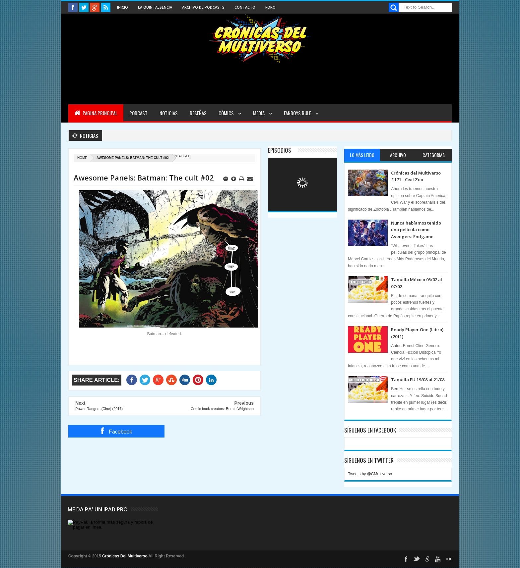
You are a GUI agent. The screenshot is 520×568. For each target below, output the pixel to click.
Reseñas (198, 113)
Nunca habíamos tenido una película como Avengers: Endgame (416, 229)
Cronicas (260, 38)
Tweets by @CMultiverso (370, 474)
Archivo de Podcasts (203, 7)
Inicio (122, 7)
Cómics (227, 113)
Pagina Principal (95, 113)
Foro (270, 7)
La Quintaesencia (155, 7)
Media (259, 113)
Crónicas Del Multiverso (125, 556)
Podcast (138, 113)
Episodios (279, 150)
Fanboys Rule (298, 113)
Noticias (169, 113)
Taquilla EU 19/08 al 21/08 (417, 380)
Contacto (244, 7)
